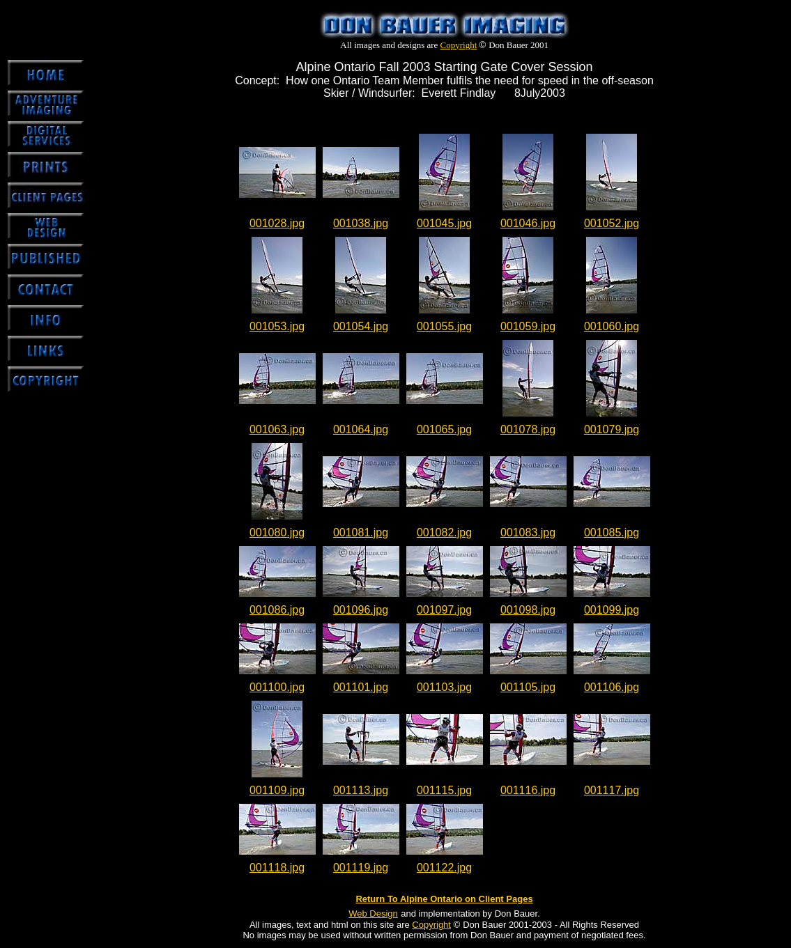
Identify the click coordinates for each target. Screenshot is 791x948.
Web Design (373, 913)
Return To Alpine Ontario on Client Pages (443, 899)
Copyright (458, 45)
